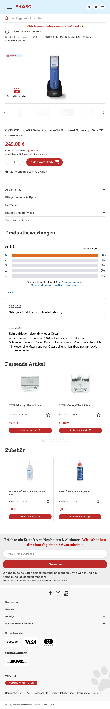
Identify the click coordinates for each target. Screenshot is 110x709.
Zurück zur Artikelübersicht (23, 32)
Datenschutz (41, 693)
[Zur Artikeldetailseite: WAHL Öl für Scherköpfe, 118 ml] (80, 486)
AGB (95, 693)
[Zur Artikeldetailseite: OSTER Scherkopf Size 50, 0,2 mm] (30, 399)
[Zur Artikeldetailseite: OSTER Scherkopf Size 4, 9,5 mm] (80, 399)
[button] (49, 415)
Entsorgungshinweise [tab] (19, 212)
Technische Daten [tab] (17, 220)
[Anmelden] (89, 7)
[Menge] (14, 162)
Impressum (83, 693)
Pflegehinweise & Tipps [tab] (20, 197)
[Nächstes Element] (104, 112)
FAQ (28, 693)
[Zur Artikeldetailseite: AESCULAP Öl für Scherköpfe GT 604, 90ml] (30, 486)
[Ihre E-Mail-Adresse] (55, 554)
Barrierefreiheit (13, 693)
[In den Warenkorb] (30, 430)
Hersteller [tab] (11, 205)
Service (55, 609)
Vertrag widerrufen (21, 682)
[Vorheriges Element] (5, 112)
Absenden (55, 564)
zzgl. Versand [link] (32, 150)
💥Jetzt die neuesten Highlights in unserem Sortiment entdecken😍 (55, 26)
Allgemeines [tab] (13, 189)
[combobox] (55, 18)
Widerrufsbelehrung (63, 693)
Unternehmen (55, 602)
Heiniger (55, 616)
